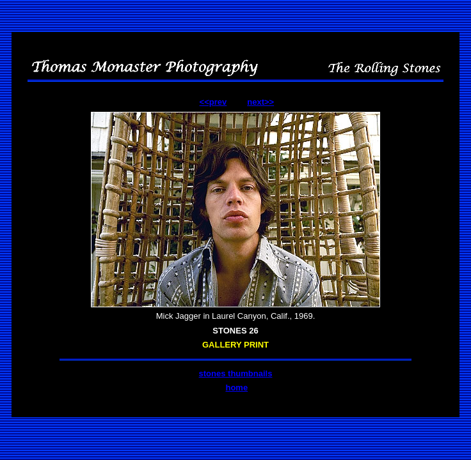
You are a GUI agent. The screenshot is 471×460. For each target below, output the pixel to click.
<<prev (213, 102)
